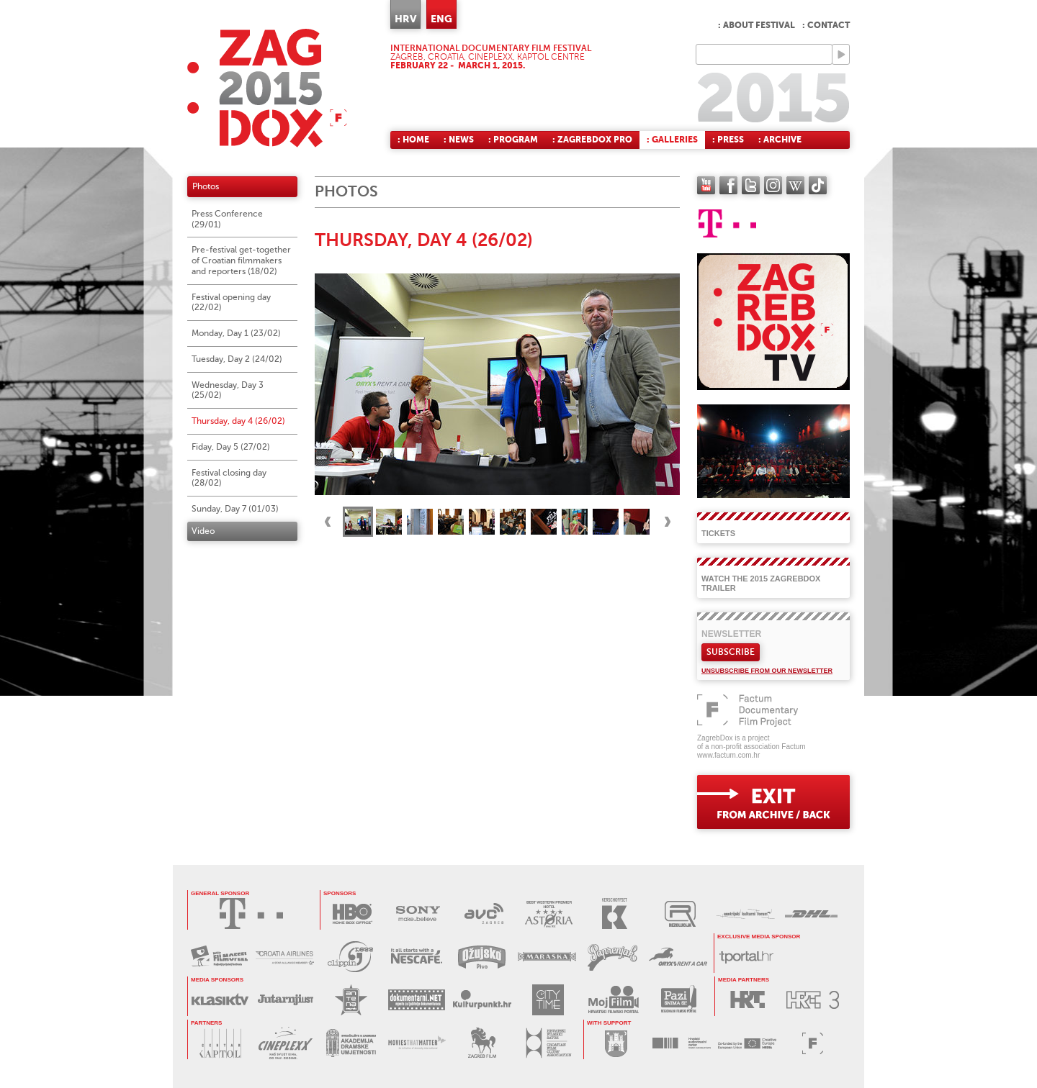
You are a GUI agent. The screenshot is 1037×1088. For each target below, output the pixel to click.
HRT (747, 1000)
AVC (483, 913)
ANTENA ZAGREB (351, 1000)
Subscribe (730, 652)
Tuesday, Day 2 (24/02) (237, 359)
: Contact (826, 25)
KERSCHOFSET (614, 913)
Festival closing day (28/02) (229, 478)
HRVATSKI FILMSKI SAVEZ (547, 1043)
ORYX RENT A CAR (678, 956)
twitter (751, 185)
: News (459, 140)
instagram (773, 185)
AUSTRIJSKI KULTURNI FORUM (746, 913)
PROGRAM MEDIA (747, 1043)
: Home (413, 140)
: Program (513, 140)
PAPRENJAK (612, 956)
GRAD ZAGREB (616, 1043)
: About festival (756, 25)
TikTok (818, 185)
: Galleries (672, 140)
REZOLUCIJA (680, 913)
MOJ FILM (613, 1000)
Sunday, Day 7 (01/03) (235, 509)
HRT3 (813, 1000)
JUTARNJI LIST (285, 1000)
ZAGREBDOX (267, 88)
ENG (441, 18)
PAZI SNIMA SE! (679, 1000)
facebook (728, 185)
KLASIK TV (220, 1000)
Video (203, 531)
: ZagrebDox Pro (592, 140)
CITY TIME (547, 1000)
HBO (352, 913)
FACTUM (813, 1043)
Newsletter (731, 634)
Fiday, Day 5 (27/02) (231, 447)
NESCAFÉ (416, 956)
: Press (728, 140)
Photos (205, 186)
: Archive (780, 140)
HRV (405, 18)
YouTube (706, 185)
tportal (746, 956)
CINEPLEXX (285, 1043)
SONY (418, 913)
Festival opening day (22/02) (231, 302)
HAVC (681, 1043)
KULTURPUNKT (482, 1000)
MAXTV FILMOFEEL (219, 956)
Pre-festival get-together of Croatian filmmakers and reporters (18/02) (241, 260)
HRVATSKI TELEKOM (251, 913)
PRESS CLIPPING (350, 956)
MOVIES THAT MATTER (416, 1043)
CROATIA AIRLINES (285, 956)
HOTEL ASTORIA (549, 913)
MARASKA (547, 956)
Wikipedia (795, 185)
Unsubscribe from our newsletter (766, 670)
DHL (811, 913)
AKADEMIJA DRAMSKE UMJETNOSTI (351, 1043)
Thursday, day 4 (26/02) (238, 421)
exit (773, 802)
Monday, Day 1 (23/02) (236, 333)
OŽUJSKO (481, 956)
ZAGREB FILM (482, 1043)
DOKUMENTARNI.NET (416, 1000)
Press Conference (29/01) (227, 219)
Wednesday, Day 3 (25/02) (228, 390)
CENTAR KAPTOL (220, 1043)
